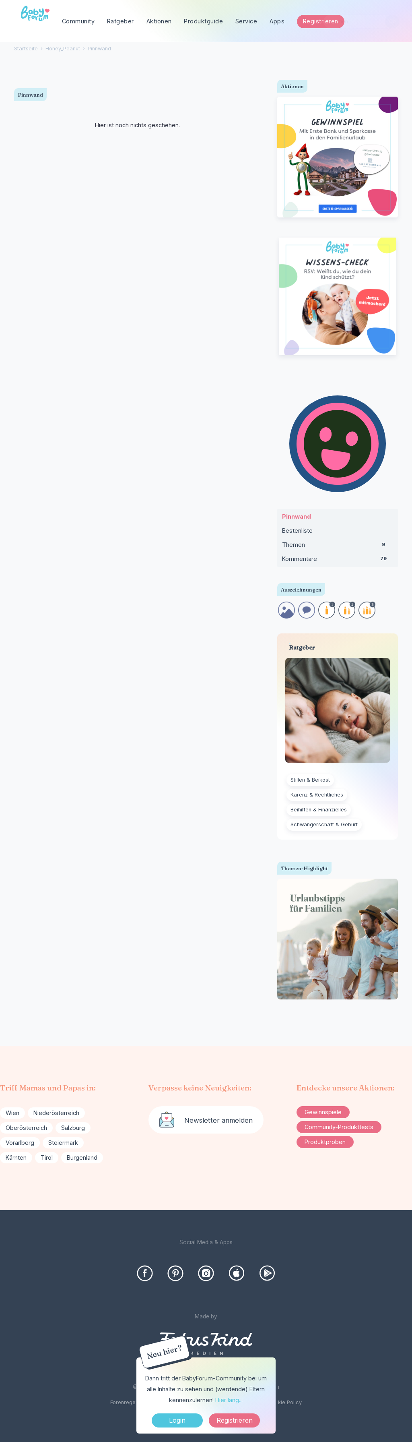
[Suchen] (392, 21)
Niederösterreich (56, 1112)
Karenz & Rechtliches (316, 795)
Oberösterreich (26, 1127)
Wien (12, 1112)
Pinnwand (296, 516)
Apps (277, 21)
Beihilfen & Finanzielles (318, 810)
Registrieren (320, 21)
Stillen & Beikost (310, 780)
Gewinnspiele (323, 1112)
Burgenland (82, 1157)
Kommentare (337, 560)
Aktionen (159, 21)
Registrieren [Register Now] (234, 1420)
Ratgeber (120, 21)
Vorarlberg (20, 1142)
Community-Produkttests (339, 1126)
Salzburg (73, 1127)
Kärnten (16, 1157)
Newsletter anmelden (218, 1120)
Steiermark (63, 1142)
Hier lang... (229, 1399)
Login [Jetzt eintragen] (177, 1420)
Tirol (47, 1157)
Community (78, 21)
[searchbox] (361, 21)
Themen (337, 546)
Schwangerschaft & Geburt (324, 824)
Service (246, 21)
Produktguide (203, 21)
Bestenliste (297, 530)
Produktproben (325, 1141)
